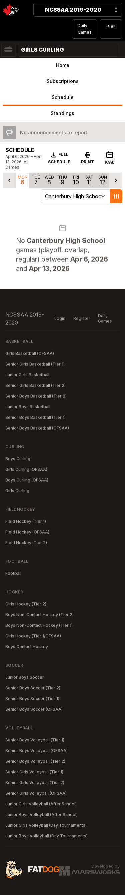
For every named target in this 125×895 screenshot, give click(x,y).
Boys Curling (17, 458)
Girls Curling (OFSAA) (26, 469)
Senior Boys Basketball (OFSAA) (37, 428)
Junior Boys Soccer (24, 677)
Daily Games (85, 29)
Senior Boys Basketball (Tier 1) (35, 417)
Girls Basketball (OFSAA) (29, 353)
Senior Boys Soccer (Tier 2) (32, 687)
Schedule (63, 97)
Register (81, 318)
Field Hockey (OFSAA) (27, 531)
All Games (16, 164)
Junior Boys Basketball (27, 406)
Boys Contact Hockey (26, 646)
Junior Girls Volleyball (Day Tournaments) (46, 825)
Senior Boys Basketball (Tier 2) (36, 396)
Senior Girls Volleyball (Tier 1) (34, 771)
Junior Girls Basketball (27, 374)
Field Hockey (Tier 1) (25, 521)
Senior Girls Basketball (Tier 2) (35, 385)
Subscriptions (63, 81)
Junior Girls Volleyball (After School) (41, 803)
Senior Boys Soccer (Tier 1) (32, 698)
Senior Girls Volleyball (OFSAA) (36, 793)
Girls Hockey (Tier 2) (25, 603)
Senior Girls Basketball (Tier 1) (35, 364)
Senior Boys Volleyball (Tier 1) (34, 739)
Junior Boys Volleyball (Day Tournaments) (46, 835)
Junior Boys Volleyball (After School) (41, 814)
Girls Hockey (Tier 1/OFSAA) (33, 635)
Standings (62, 113)
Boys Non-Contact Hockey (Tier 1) (39, 625)
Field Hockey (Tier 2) (26, 542)
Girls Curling (17, 490)
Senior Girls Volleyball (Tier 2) (34, 782)
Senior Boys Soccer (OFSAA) (34, 709)
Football (13, 573)
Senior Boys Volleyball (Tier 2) (35, 761)
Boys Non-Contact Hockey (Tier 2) (39, 614)
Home (62, 65)
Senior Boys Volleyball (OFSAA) (36, 750)
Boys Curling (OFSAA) (26, 479)
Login (111, 25)
